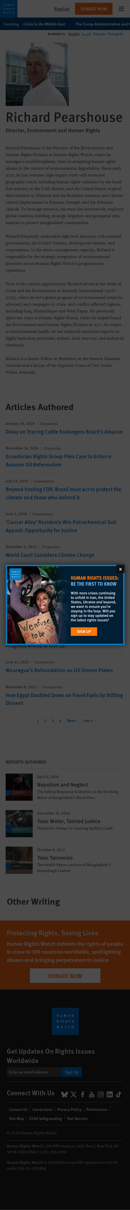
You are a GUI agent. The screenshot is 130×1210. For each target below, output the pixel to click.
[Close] (120, 569)
